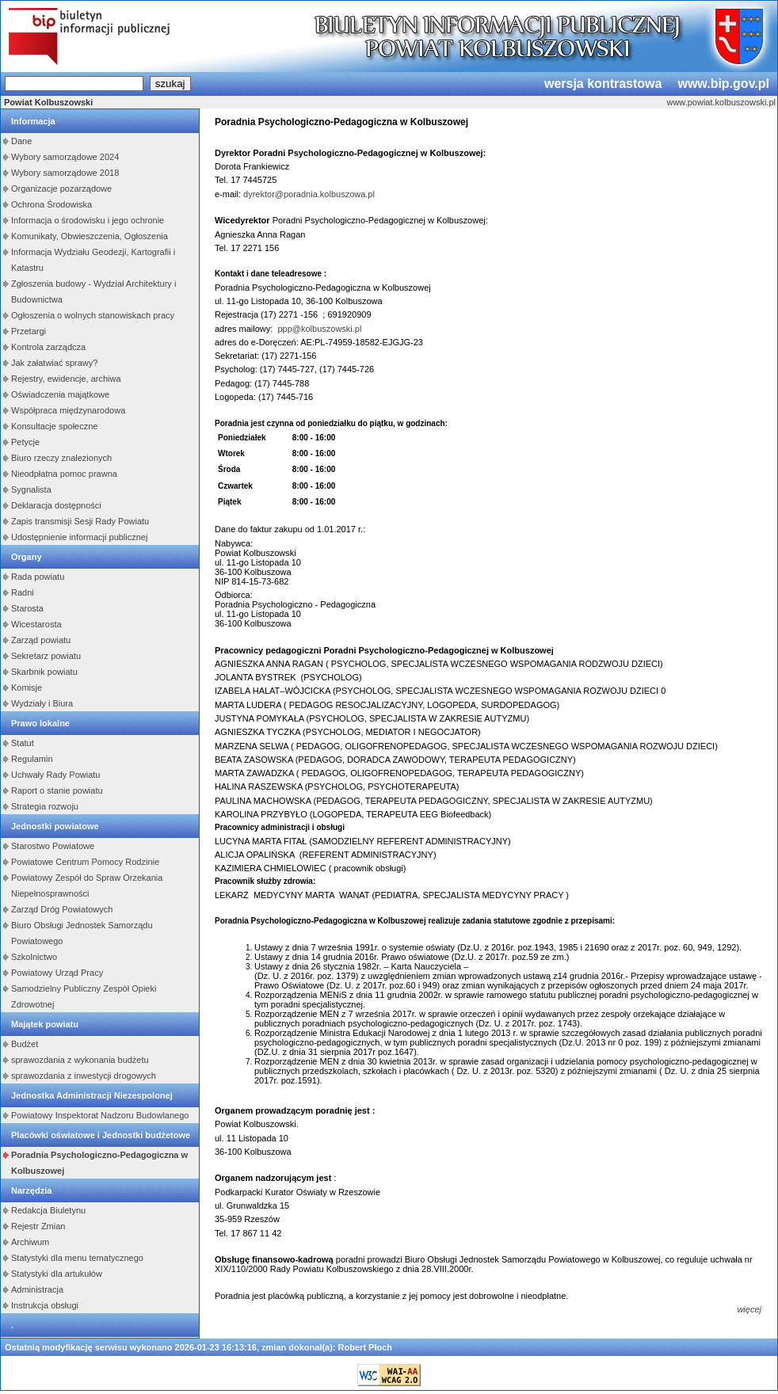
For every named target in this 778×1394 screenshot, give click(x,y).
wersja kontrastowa (603, 83)
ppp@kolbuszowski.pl (319, 328)
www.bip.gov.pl (723, 83)
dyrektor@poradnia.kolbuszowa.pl (309, 194)
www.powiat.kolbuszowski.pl (721, 102)
